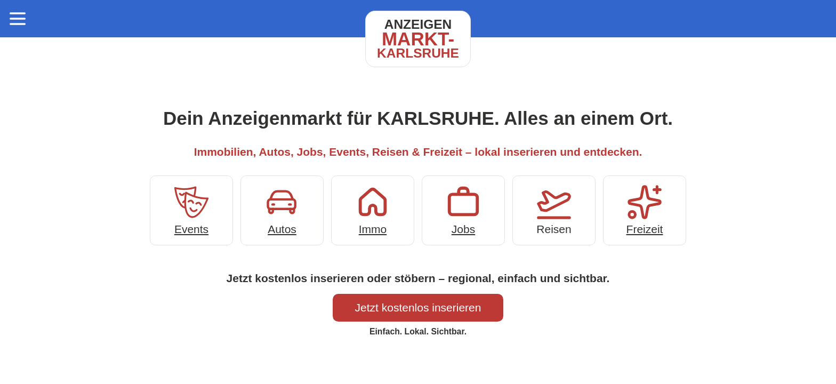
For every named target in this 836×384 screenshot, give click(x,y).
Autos (282, 209)
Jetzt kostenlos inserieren (418, 307)
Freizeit (644, 209)
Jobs (463, 209)
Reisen (554, 209)
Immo (372, 209)
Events (191, 209)
